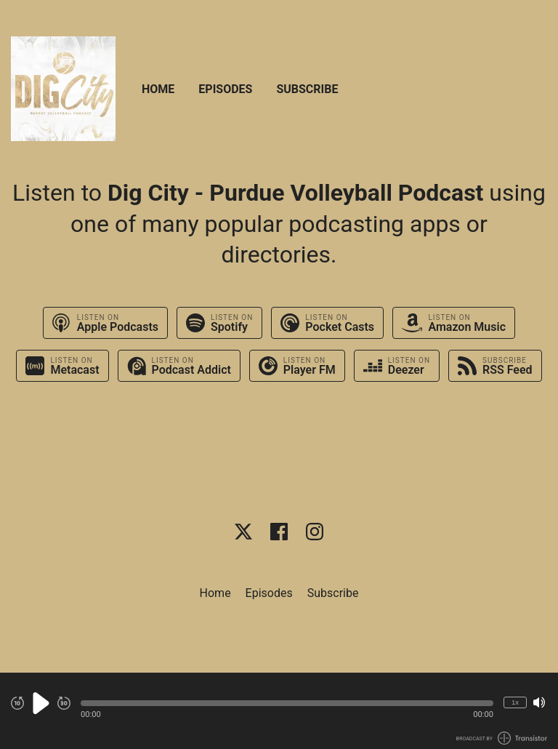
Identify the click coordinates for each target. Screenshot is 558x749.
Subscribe (307, 89)
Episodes (225, 89)
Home (158, 89)
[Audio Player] (279, 711)
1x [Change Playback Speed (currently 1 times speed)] (515, 702)
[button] (287, 703)
